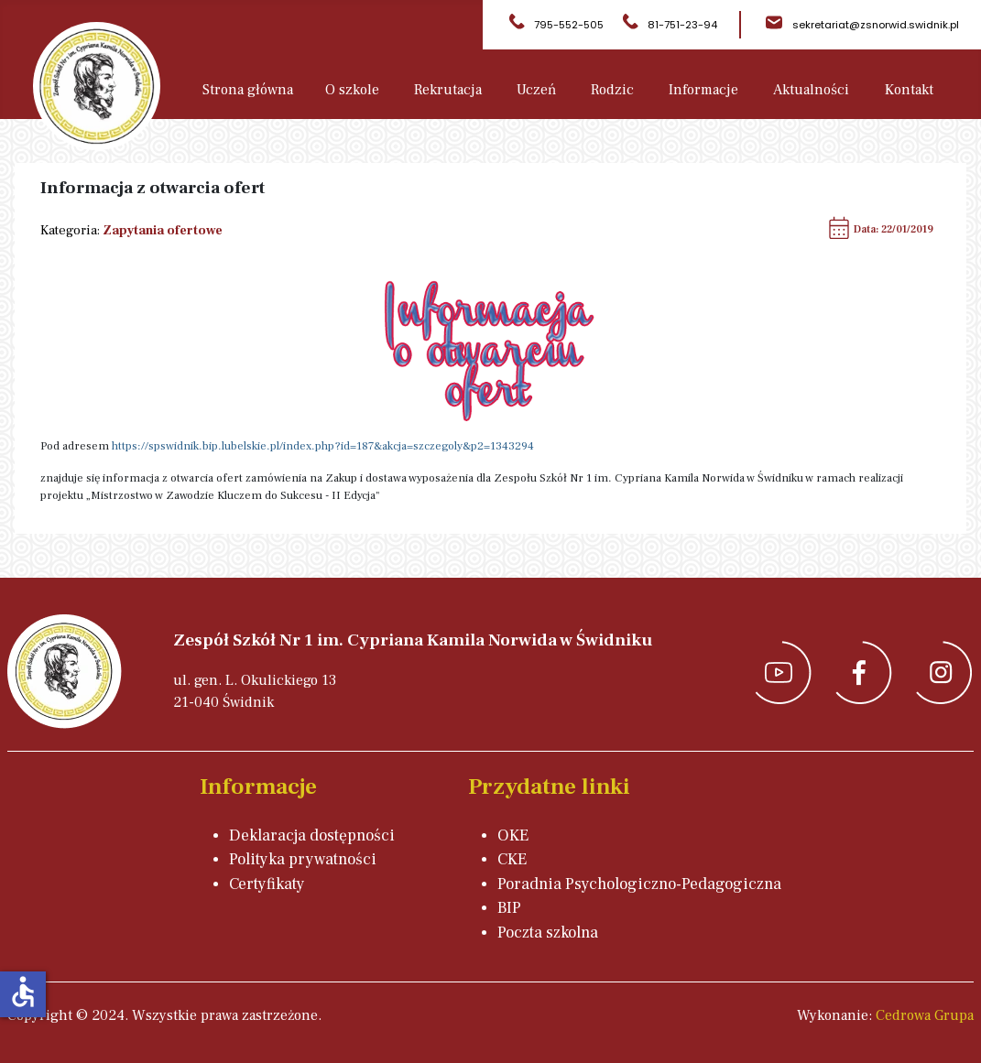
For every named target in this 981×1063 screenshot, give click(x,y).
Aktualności (811, 90)
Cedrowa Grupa (925, 1015)
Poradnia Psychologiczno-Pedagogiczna (639, 884)
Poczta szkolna (547, 932)
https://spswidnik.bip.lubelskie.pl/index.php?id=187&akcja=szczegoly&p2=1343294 (323, 446)
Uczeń (536, 90)
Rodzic (612, 90)
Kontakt (909, 90)
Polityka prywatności (302, 859)
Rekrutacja (448, 90)
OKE (513, 835)
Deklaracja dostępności (312, 835)
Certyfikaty (267, 884)
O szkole (352, 90)
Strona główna (247, 90)
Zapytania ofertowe (163, 230)
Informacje (703, 90)
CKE (512, 859)
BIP (509, 907)
